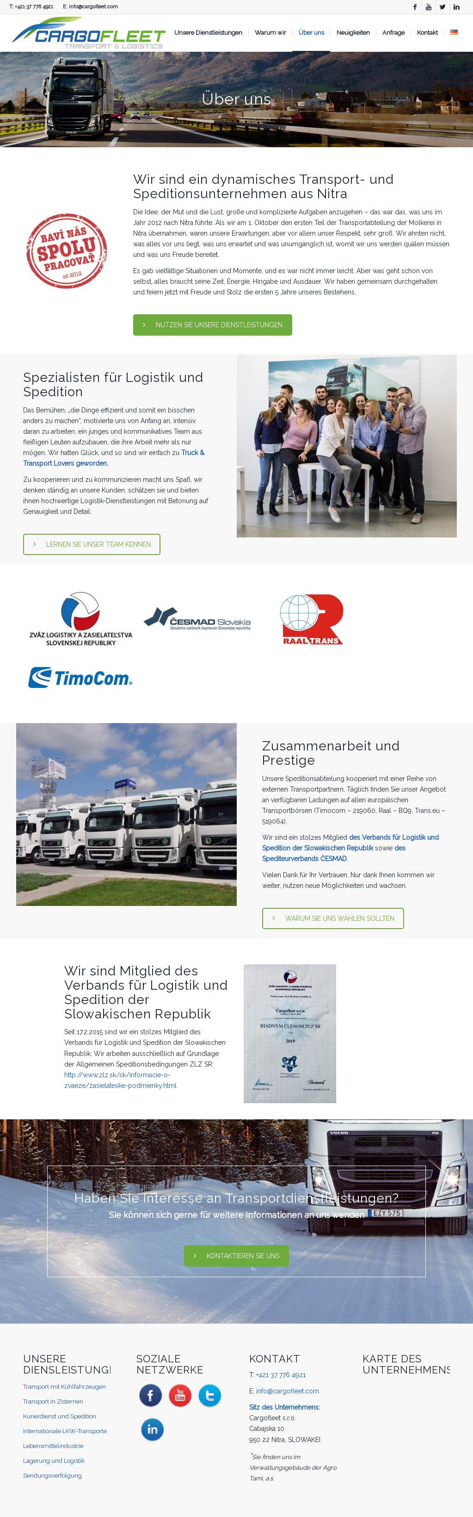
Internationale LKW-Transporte (65, 1431)
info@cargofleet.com (93, 7)
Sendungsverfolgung (52, 1475)
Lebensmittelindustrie (53, 1445)
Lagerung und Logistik (54, 1460)
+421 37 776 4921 (34, 7)
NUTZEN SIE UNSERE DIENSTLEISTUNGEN (213, 325)
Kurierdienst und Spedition (59, 1416)
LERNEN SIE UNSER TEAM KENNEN (92, 544)
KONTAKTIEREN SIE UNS (236, 1256)
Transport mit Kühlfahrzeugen (64, 1386)
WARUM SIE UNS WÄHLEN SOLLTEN (333, 918)
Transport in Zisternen (53, 1401)
